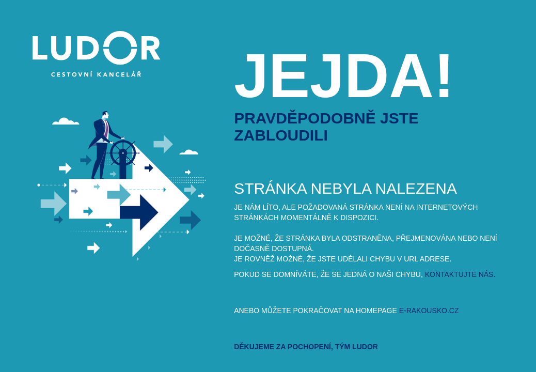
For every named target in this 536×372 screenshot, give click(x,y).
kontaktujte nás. (460, 274)
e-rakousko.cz (429, 310)
